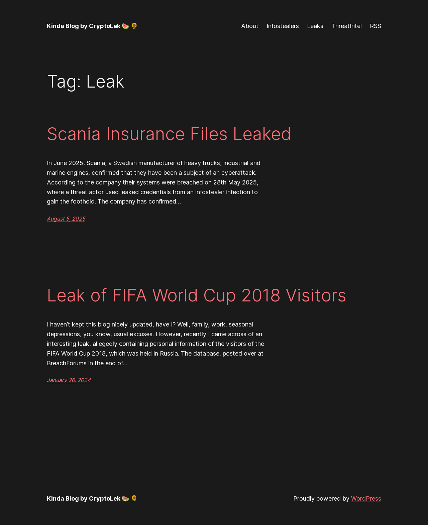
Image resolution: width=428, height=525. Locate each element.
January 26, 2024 (69, 380)
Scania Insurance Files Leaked (169, 134)
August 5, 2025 (66, 218)
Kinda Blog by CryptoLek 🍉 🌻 (92, 25)
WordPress (366, 498)
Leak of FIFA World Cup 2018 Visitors (196, 295)
